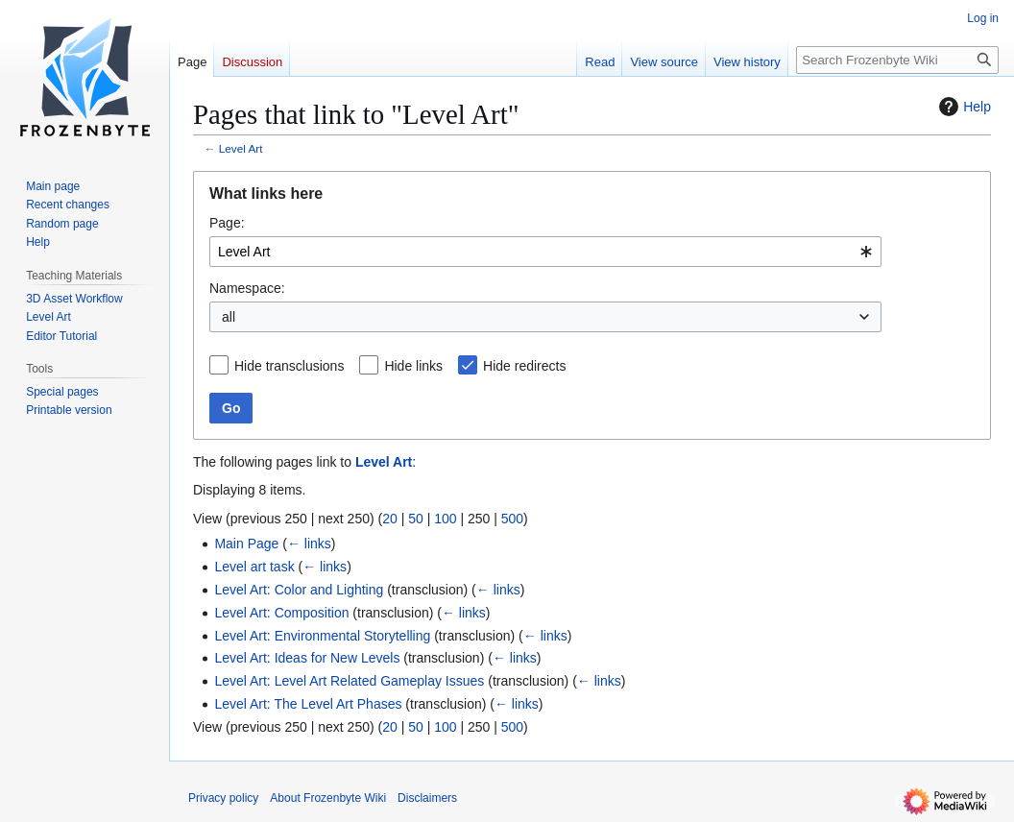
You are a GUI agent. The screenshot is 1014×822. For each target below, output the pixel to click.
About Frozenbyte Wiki (328, 798)
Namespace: (247, 288)
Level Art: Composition (281, 612)
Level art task (254, 566)
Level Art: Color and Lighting (298, 589)
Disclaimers (427, 798)
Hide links (413, 366)
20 (390, 518)
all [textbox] (228, 317)
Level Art (241, 148)
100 (445, 518)
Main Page (246, 543)
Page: (227, 222)
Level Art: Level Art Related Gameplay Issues (349, 681)
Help (962, 106)
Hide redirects (524, 366)
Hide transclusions (289, 366)
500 (512, 518)
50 (415, 518)
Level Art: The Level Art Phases (307, 704)
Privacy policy (223, 798)
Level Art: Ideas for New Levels (306, 657)
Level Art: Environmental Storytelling (322, 635)
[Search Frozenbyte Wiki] (897, 60)
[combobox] (545, 251)
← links (309, 543)
